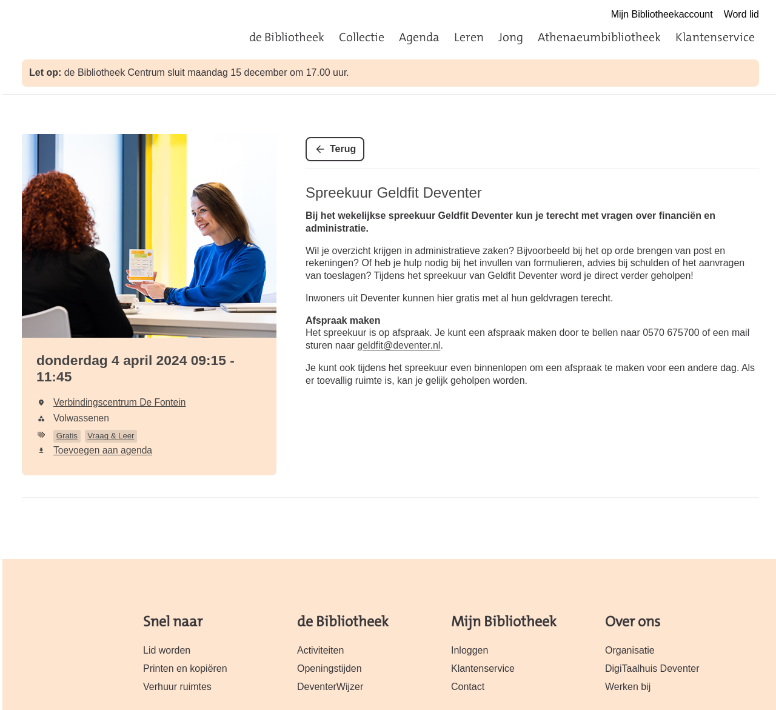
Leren (469, 37)
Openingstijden (329, 668)
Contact (467, 687)
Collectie (361, 37)
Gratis (67, 435)
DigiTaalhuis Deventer (652, 668)
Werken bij (628, 687)
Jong (510, 37)
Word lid (741, 14)
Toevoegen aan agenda (102, 450)
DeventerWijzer (330, 687)
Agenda (419, 37)
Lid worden (166, 650)
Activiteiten (320, 650)
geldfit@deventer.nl (398, 345)
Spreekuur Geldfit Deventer (394, 192)
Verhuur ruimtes (177, 687)
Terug (343, 149)
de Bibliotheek (286, 37)
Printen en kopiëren (185, 668)
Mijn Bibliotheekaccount (662, 14)
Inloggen (469, 650)
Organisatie (630, 650)
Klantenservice (715, 37)
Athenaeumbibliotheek (599, 37)
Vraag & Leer (110, 435)
